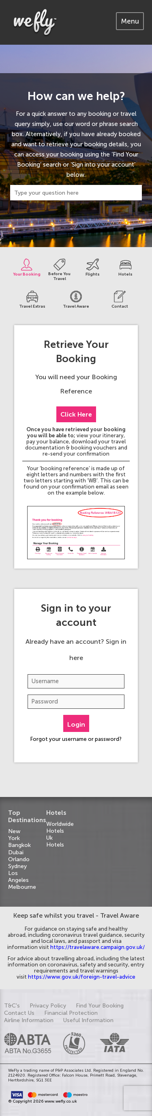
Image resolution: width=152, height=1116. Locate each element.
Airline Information (29, 1020)
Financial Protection (71, 1013)
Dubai (16, 852)
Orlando (19, 859)
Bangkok (19, 845)
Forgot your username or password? (76, 739)
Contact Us (19, 1013)
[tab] (130, 21)
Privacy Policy (48, 1005)
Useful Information (88, 1020)
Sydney (17, 866)
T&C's (12, 1005)
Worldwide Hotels (60, 827)
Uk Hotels (55, 841)
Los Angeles (18, 877)
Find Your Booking (100, 1005)
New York (14, 835)
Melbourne (22, 887)
